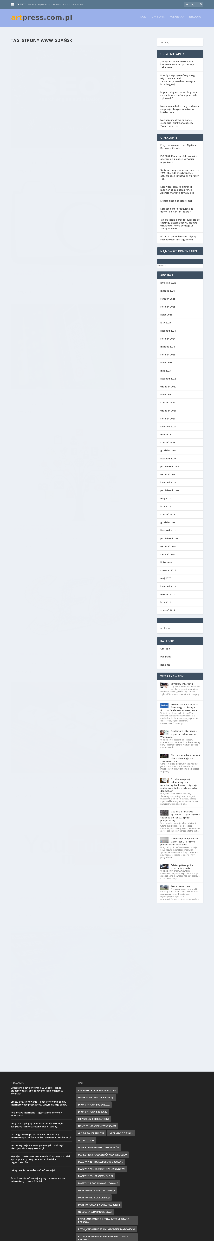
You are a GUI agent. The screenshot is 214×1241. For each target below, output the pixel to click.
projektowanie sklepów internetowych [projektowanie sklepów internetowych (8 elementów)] (103, 1117)
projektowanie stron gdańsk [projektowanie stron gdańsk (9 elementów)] (97, 1124)
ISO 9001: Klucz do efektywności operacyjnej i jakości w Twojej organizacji (178, 156)
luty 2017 (165, 599)
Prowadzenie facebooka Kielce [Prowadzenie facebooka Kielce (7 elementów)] (97, 1145)
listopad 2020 (168, 455)
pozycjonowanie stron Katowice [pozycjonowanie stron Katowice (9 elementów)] (99, 1081)
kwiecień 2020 (168, 479)
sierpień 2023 (167, 351)
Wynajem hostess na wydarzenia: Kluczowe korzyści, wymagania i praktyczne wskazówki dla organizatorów (41, 994)
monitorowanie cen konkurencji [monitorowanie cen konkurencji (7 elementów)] (99, 1039)
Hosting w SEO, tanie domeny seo (39, 208)
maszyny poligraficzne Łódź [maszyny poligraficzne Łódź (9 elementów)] (95, 1011)
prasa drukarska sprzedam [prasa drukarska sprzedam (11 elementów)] (95, 1103)
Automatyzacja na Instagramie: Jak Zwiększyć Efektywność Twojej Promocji (37, 982)
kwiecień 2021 (168, 423)
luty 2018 (165, 503)
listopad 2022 (168, 375)
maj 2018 (165, 495)
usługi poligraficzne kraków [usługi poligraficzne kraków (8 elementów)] (96, 1203)
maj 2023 (165, 367)
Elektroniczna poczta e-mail (176, 197)
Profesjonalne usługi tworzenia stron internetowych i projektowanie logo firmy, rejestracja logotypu (117, 92)
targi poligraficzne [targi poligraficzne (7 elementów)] (121, 1174)
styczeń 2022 (167, 399)
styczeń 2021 (167, 439)
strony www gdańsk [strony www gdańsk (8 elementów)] (91, 1174)
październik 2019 (169, 487)
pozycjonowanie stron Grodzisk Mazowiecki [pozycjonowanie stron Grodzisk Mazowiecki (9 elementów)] (106, 1064)
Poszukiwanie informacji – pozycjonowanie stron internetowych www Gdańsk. (44, 298)
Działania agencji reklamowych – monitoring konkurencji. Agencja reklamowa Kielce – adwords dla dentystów (178, 782)
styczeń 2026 (167, 295)
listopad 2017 (168, 527)
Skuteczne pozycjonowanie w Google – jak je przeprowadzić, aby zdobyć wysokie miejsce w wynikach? (37, 925)
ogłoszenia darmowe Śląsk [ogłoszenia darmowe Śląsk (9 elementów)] (95, 1046)
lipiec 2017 (166, 559)
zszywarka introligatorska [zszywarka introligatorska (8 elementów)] (96, 1217)
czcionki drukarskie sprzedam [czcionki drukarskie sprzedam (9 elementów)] (97, 925)
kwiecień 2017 (168, 583)
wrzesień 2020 (168, 471)
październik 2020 (169, 463)
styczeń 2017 (167, 607)
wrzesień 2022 (168, 383)
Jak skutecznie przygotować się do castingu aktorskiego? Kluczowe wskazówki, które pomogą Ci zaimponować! (180, 221)
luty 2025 (165, 319)
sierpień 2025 (167, 303)
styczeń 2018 (167, 511)
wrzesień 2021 (168, 407)
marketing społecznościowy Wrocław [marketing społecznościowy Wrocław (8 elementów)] (102, 989)
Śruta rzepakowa (180, 883)
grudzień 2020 (168, 447)
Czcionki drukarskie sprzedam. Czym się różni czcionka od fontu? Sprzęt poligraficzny (180, 813)
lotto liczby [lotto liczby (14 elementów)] (86, 975)
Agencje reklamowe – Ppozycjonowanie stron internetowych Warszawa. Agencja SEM (117, 277)
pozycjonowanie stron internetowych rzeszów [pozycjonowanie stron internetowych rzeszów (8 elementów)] (103, 1073)
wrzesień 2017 (168, 543)
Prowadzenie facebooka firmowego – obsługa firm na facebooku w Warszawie (179, 704)
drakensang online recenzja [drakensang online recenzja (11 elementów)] (96, 932)
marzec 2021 (167, 431)
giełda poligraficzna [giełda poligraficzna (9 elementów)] (91, 968)
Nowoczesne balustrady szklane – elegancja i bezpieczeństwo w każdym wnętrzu (179, 106)
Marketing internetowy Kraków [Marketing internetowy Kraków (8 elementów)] (98, 982)
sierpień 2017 (167, 551)
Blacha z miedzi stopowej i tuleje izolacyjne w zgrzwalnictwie (180, 755)
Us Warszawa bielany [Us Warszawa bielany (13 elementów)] (106, 1188)
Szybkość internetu (182, 680)
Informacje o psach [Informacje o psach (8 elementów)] (121, 968)
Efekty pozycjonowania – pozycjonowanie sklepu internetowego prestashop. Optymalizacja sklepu (39, 938)
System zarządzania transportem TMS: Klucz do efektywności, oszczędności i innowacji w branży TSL (179, 172)
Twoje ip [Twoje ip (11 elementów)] (83, 1188)
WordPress (73, 1237)
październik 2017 (169, 535)
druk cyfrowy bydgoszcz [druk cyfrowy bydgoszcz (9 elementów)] (94, 939)
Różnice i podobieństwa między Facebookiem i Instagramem (178, 235)
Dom (143, 19)
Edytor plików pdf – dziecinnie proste (182, 864)
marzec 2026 (167, 287)
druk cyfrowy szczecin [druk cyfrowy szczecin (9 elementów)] (92, 946)
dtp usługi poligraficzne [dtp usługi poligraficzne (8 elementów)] (93, 953)
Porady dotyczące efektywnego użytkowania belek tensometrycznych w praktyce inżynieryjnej (178, 77)
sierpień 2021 (167, 415)
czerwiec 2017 (168, 567)
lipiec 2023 (166, 359)
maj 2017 (165, 575)
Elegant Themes (43, 1237)
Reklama (195, 19)
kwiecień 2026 (168, 279)
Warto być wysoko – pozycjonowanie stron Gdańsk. (42, 117)
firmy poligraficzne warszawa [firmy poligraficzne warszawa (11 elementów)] (97, 961)
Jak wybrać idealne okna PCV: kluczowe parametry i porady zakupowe (177, 61)
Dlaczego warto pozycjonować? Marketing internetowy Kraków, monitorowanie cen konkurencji (41, 971)
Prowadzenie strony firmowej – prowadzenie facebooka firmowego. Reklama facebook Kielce (114, 367)
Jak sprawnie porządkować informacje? (33, 1005)
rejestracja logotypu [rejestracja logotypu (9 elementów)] (91, 1160)
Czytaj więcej (24, 141)
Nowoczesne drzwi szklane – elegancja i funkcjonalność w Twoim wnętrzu (176, 120)
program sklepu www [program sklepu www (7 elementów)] (91, 1110)
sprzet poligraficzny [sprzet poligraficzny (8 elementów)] (122, 1167)
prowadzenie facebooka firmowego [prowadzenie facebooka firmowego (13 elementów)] (100, 1138)
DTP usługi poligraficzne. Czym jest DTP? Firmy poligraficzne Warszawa (179, 838)
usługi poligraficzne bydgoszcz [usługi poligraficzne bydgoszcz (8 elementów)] (98, 1195)
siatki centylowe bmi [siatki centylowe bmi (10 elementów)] (91, 1167)
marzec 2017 (167, 591)
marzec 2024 (167, 343)
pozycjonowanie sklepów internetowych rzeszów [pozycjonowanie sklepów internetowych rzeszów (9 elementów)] (104, 1055)
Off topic (158, 19)
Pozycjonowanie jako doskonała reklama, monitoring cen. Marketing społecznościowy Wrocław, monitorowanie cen (115, 186)
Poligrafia (176, 19)
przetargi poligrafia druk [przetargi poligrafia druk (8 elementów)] (94, 1153)
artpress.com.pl (27, 124)
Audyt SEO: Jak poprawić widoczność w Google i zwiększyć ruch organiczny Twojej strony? (38, 960)
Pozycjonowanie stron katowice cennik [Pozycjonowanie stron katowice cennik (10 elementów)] (103, 1088)
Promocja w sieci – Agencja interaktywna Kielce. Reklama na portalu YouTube (39, 389)
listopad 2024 (168, 327)
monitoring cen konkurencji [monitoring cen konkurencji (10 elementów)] (96, 1025)
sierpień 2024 (167, 335)
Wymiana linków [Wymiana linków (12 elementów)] (88, 1210)
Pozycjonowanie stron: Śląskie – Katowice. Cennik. (178, 144)
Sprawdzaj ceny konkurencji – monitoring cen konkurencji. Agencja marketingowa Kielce (177, 186)
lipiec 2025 (166, 311)
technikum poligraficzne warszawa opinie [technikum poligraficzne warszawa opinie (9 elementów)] (104, 1181)
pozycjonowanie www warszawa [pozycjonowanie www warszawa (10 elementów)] (98, 1095)
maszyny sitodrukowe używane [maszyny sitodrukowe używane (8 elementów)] (98, 1018)
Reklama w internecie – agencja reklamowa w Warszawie (178, 731)
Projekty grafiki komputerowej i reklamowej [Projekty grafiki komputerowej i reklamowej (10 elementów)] (106, 1131)
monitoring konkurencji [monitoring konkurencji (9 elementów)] (94, 1032)
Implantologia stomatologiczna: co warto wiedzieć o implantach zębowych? (179, 92)
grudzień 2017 (168, 519)
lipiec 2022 (166, 391)
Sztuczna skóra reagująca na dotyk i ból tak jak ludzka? (176, 207)
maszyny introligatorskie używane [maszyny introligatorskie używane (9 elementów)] (100, 996)
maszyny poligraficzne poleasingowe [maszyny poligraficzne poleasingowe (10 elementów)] (101, 1003)
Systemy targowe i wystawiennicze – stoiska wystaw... (55, 4)
